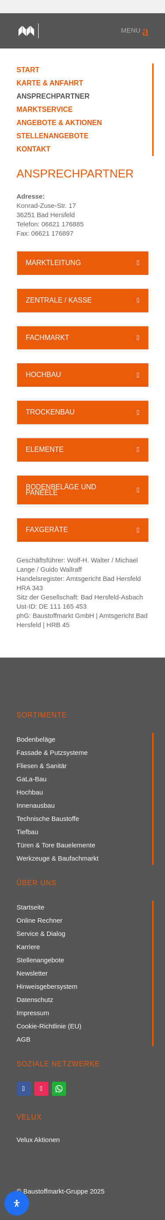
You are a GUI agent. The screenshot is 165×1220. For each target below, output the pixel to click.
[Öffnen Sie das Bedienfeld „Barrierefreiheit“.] (16, 1203)
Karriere (28, 947)
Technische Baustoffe (48, 819)
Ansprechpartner (53, 96)
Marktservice (45, 110)
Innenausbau (36, 805)
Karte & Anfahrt (50, 83)
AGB (24, 1039)
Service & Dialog (41, 934)
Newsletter (32, 973)
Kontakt (34, 149)
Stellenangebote (53, 136)
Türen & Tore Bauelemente (56, 845)
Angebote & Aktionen (59, 123)
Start (28, 70)
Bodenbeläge (36, 739)
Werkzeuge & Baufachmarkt (58, 858)
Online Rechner (39, 920)
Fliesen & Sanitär (42, 766)
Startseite (30, 907)
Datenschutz (35, 1000)
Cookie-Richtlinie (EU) (49, 1026)
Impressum (33, 1013)
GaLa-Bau (32, 779)
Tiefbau (27, 832)
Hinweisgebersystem (47, 986)
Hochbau (30, 792)
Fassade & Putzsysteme (52, 753)
